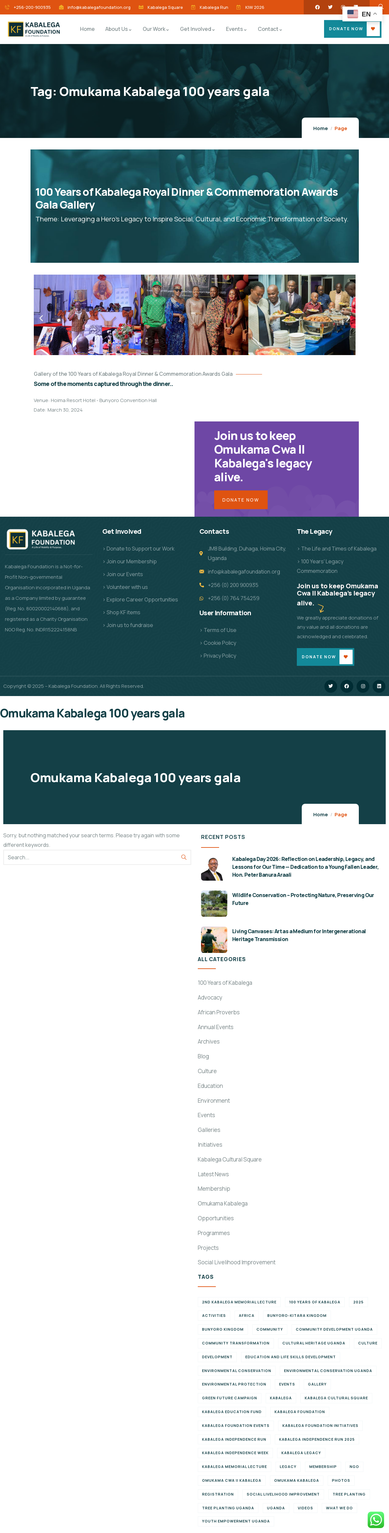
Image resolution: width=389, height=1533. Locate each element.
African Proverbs (219, 1012)
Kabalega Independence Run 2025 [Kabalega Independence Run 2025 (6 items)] (317, 1439)
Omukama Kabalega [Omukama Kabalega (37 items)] (296, 1480)
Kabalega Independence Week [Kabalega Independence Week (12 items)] (235, 1452)
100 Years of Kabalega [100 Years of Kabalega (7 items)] (314, 1301)
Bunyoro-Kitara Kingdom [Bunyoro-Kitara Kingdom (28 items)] (297, 1315)
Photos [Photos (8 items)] (341, 1480)
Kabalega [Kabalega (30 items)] (281, 1397)
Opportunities (216, 1218)
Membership (214, 1188)
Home (320, 128)
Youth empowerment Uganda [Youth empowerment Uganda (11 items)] (236, 1521)
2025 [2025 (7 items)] (358, 1301)
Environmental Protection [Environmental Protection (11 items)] (234, 1384)
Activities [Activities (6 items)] (214, 1315)
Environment (214, 1100)
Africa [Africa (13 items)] (247, 1315)
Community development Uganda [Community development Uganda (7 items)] (334, 1329)
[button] (41, 318)
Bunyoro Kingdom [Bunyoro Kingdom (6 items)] (223, 1329)
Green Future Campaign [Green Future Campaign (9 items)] (229, 1397)
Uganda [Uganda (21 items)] (276, 1507)
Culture (207, 1071)
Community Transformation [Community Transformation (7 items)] (236, 1343)
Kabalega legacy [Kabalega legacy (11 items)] (301, 1452)
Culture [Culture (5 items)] (368, 1343)
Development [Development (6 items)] (217, 1356)
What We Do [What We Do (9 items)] (339, 1507)
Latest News (213, 1174)
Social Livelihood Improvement (237, 1262)
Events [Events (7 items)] (287, 1384)
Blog (203, 1056)
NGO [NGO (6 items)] (354, 1466)
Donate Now (346, 29)
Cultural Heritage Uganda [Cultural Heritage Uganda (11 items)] (313, 1343)
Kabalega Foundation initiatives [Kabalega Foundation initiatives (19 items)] (320, 1425)
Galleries (209, 1130)
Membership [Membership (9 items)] (323, 1466)
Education (210, 1086)
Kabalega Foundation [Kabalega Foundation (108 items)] (300, 1411)
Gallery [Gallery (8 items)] (317, 1384)
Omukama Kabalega (223, 1203)
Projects (208, 1247)
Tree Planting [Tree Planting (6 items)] (349, 1494)
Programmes (214, 1233)
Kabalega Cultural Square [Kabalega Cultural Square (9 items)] (336, 1397)
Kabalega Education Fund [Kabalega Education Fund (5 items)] (232, 1411)
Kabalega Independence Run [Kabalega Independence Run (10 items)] (234, 1439)
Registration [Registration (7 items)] (218, 1494)
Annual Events (216, 1027)
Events (206, 1115)
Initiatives (210, 1144)
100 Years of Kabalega (225, 982)
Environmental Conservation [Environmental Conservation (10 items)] (236, 1370)
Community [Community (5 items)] (269, 1329)
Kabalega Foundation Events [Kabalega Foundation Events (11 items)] (236, 1425)
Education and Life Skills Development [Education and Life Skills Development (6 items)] (290, 1356)
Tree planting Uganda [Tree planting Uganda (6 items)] (228, 1507)
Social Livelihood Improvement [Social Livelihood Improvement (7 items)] (283, 1494)
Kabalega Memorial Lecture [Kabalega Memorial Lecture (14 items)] (234, 1466)
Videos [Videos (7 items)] (305, 1507)
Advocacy (210, 997)
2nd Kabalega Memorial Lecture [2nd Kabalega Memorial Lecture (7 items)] (239, 1301)
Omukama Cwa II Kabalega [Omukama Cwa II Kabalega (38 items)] (231, 1480)
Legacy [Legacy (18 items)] (288, 1466)
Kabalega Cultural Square (230, 1159)
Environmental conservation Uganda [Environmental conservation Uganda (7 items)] (328, 1370)
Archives (209, 1041)
